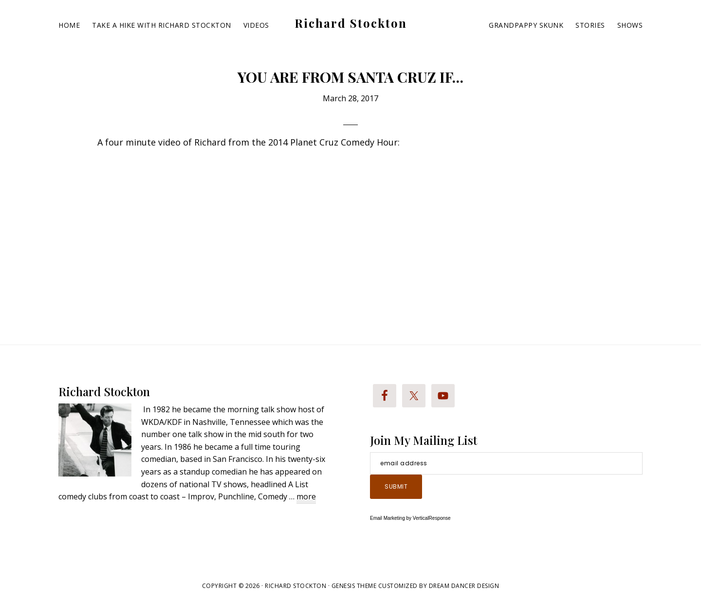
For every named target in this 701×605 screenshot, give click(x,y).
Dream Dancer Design (464, 586)
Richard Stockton (351, 23)
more (306, 497)
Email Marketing (387, 518)
